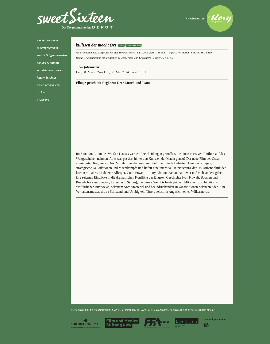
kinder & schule (47, 77)
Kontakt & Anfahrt (48, 62)
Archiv (41, 92)
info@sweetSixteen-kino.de (173, 309)
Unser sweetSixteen (48, 85)
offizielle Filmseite (163, 57)
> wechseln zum (195, 18)
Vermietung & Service (50, 70)
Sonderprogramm (47, 47)
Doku (121, 45)
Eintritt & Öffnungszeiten (52, 55)
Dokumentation (133, 45)
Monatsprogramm (48, 40)
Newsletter (43, 100)
